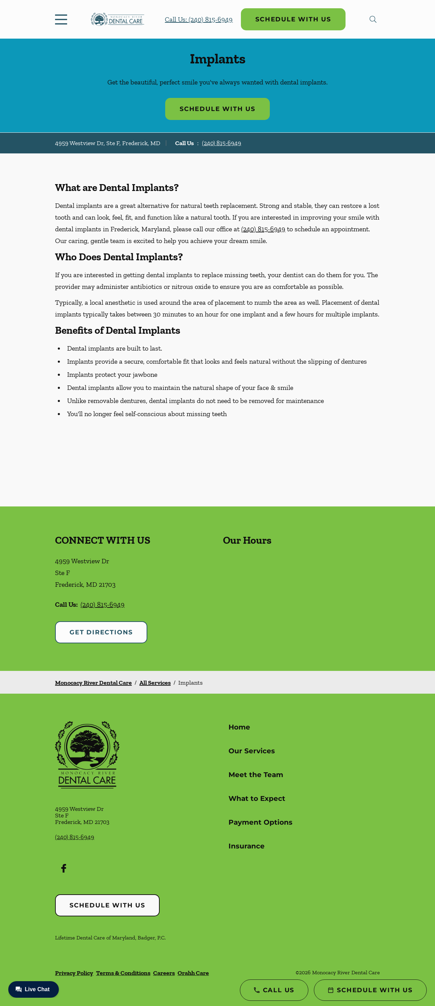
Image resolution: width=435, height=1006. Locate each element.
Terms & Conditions (123, 973)
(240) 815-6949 (221, 143)
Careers (164, 973)
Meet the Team (256, 775)
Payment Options (261, 822)
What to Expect (257, 798)
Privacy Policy (74, 973)
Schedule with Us (293, 19)
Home (239, 727)
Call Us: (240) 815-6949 (199, 19)
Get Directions (101, 632)
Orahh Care (193, 973)
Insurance (247, 846)
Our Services (252, 751)
